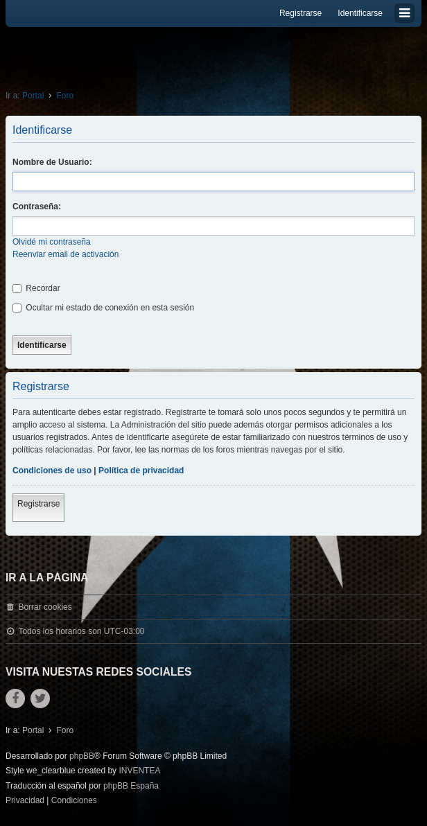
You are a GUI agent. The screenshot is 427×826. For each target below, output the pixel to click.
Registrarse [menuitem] (300, 13)
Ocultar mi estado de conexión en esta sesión (103, 308)
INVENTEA (139, 770)
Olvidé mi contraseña (51, 242)
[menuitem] (25, 801)
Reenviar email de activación (65, 254)
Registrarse (38, 504)
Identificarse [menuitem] (360, 13)
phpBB (81, 756)
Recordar (36, 288)
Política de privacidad (141, 470)
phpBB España (131, 786)
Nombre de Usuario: (52, 162)
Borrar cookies (44, 607)
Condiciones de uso (52, 470)
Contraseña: (36, 206)
